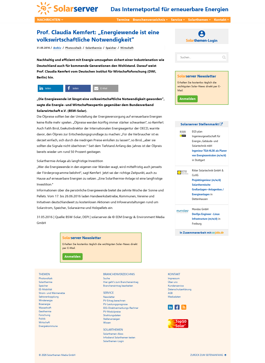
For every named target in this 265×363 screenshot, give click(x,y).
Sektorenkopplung (49, 296)
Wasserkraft (45, 307)
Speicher (111, 48)
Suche (106, 278)
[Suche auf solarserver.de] (224, 57)
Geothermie (45, 311)
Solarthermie (93, 48)
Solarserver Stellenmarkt (202, 124)
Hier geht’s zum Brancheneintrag (120, 282)
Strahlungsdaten (112, 315)
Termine (123, 20)
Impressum (174, 278)
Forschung (44, 315)
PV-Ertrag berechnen (114, 300)
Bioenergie (44, 304)
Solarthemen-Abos (113, 333)
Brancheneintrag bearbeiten (118, 285)
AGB (170, 293)
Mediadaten (174, 296)
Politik (42, 318)
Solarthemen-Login (113, 341)
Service (176, 20)
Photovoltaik (73, 48)
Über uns (172, 282)
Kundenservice (176, 285)
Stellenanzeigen (111, 319)
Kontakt (220, 20)
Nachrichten (48, 20)
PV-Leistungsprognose (115, 304)
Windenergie (45, 300)
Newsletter (109, 297)
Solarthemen (198, 20)
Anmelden (72, 256)
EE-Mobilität (45, 289)
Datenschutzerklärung (179, 289)
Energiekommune (48, 326)
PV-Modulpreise (112, 311)
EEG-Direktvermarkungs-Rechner (120, 308)
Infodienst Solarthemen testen (119, 337)
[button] (50, 88)
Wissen (107, 322)
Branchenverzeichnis (149, 20)
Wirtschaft (126, 48)
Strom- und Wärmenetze (52, 293)
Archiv (57, 48)
